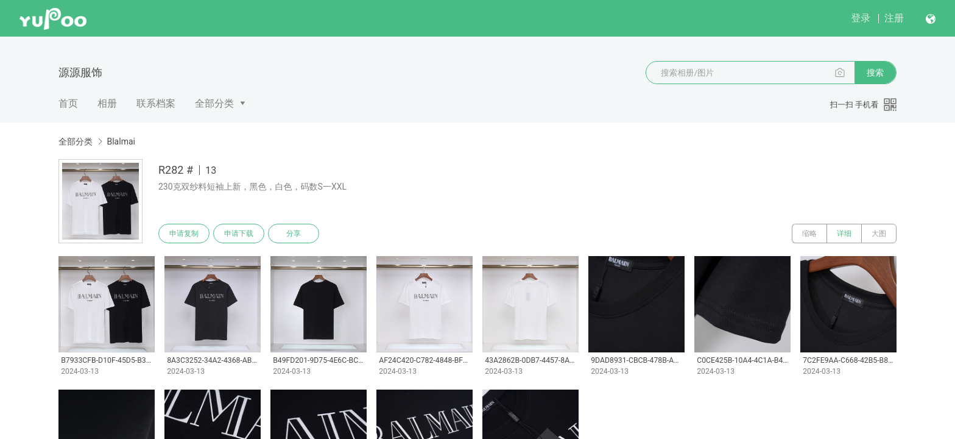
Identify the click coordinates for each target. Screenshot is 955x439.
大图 (879, 233)
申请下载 (238, 233)
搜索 (875, 72)
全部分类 (214, 103)
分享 (293, 233)
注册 (894, 18)
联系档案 (155, 103)
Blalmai (121, 141)
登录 (860, 18)
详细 (844, 233)
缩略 (809, 233)
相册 (107, 103)
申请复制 (184, 233)
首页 (68, 103)
